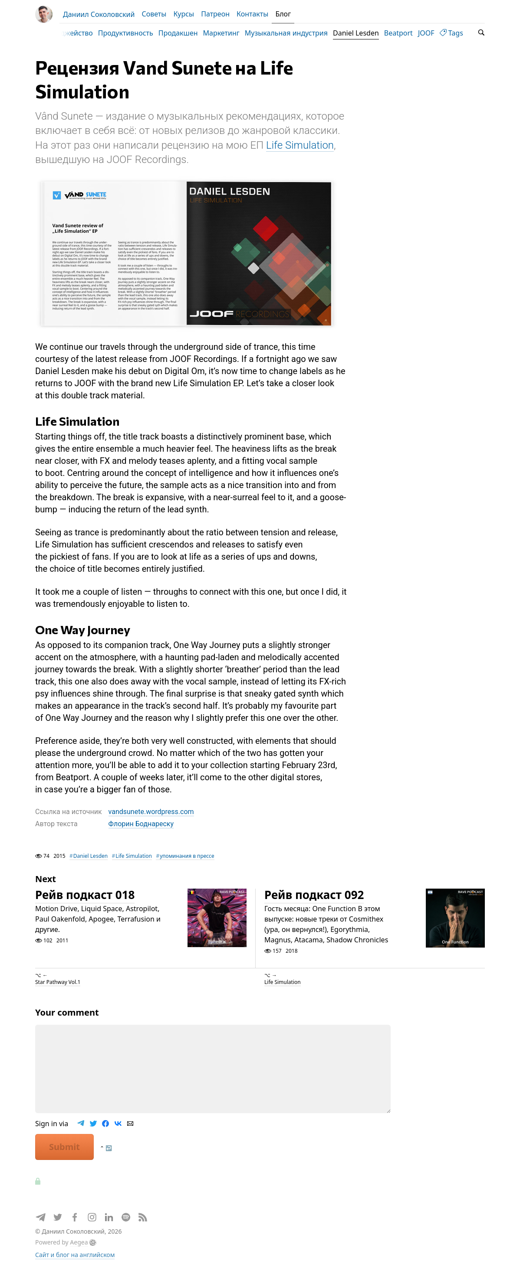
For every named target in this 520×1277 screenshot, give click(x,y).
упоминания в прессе (187, 859)
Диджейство (82, 33)
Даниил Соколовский (99, 14)
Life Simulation (300, 149)
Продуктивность (135, 33)
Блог (283, 14)
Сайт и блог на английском (75, 1258)
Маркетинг (231, 33)
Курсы (183, 14)
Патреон (215, 14)
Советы (154, 14)
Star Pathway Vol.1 (57, 986)
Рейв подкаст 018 (85, 899)
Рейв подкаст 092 (314, 899)
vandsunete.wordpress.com (151, 815)
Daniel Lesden (366, 33)
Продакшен (188, 33)
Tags (461, 33)
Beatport (408, 33)
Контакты (252, 14)
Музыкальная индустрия (296, 33)
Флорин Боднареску (141, 828)
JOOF (436, 33)
